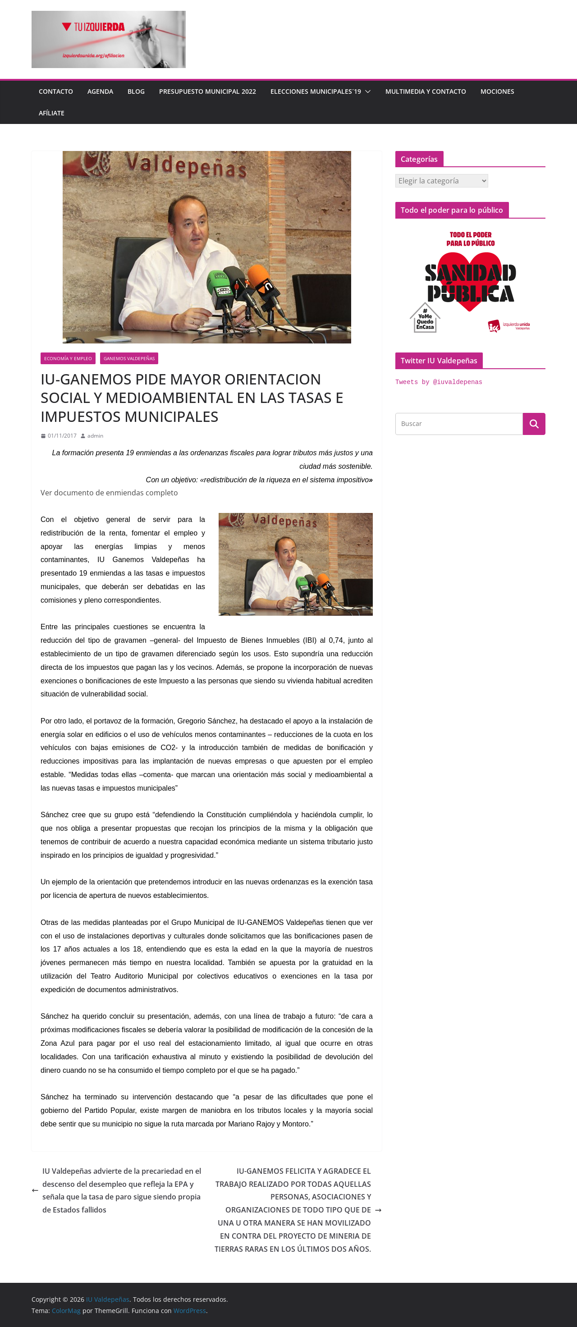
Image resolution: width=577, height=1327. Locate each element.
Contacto (56, 91)
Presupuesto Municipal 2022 (207, 91)
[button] (366, 91)
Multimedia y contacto (425, 91)
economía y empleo (68, 358)
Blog (136, 91)
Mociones (497, 91)
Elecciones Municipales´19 (315, 91)
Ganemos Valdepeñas (129, 358)
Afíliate (51, 113)
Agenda (100, 91)
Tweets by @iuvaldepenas (438, 382)
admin (95, 435)
